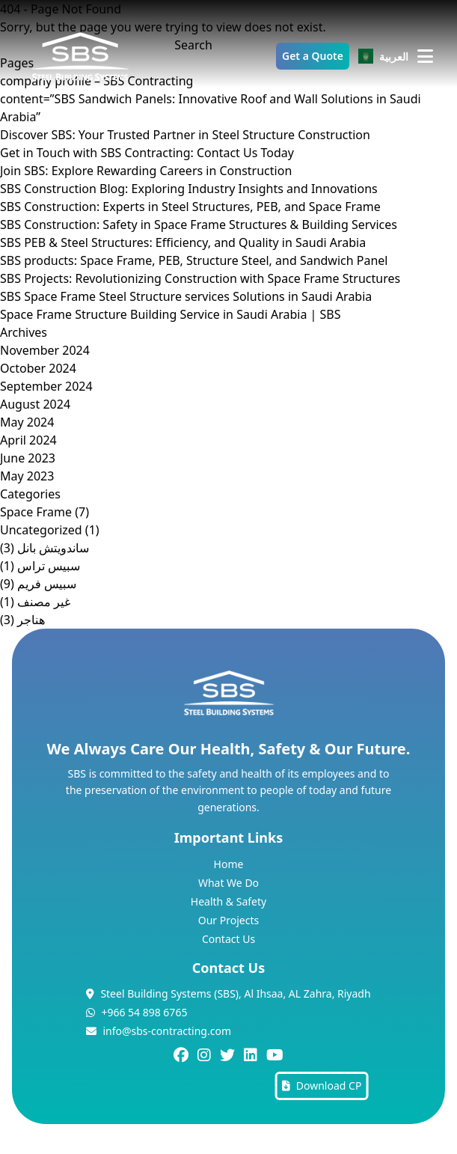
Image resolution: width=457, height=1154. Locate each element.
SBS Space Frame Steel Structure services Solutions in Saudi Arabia (186, 296)
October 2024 (38, 368)
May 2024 (27, 422)
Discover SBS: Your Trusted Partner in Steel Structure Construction (185, 134)
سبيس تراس (48, 566)
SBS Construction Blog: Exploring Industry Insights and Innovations (189, 188)
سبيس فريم (46, 584)
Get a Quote (312, 56)
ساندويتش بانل (53, 548)
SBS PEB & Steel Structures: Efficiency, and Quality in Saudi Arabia (183, 242)
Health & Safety (228, 901)
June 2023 (27, 458)
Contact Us (228, 939)
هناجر (31, 619)
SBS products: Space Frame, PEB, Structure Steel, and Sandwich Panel (194, 260)
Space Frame (36, 512)
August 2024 (35, 404)
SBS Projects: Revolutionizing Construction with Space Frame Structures (200, 278)
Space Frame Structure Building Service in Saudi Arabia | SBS (170, 314)
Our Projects (228, 920)
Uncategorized (41, 530)
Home (229, 864)
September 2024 (46, 386)
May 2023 (27, 476)
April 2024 (28, 440)
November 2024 (45, 350)
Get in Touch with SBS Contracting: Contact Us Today (147, 152)
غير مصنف (43, 601)
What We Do (228, 883)
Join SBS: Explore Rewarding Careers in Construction (146, 170)
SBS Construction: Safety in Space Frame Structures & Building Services (198, 224)
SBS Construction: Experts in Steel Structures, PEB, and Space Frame (190, 206)
